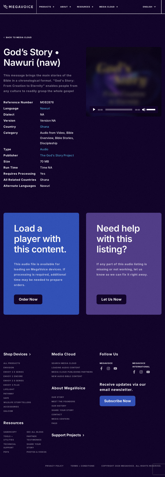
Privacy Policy (54, 466)
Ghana (44, 126)
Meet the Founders (63, 401)
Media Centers (61, 419)
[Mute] (143, 109)
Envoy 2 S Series (13, 380)
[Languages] (148, 7)
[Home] (18, 7)
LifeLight (8, 389)
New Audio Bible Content (67, 376)
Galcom (8, 411)
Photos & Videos (37, 452)
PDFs (6, 452)
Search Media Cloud (64, 363)
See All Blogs (35, 432)
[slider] (118, 109)
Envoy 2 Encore (13, 376)
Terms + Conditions (82, 466)
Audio (44, 149)
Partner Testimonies (34, 438)
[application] (124, 109)
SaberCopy (10, 432)
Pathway (8, 393)
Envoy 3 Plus (11, 385)
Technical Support (9, 446)
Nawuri (45, 108)
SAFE (6, 398)
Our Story (58, 397)
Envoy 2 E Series (13, 372)
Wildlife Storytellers (17, 402)
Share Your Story (34, 446)
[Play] (94, 109)
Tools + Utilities (8, 438)
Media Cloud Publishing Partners (72, 372)
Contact (57, 414)
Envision (8, 367)
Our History (59, 406)
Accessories (11, 407)
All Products (11, 363)
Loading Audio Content (66, 367)
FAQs (54, 423)
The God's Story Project (57, 155)
